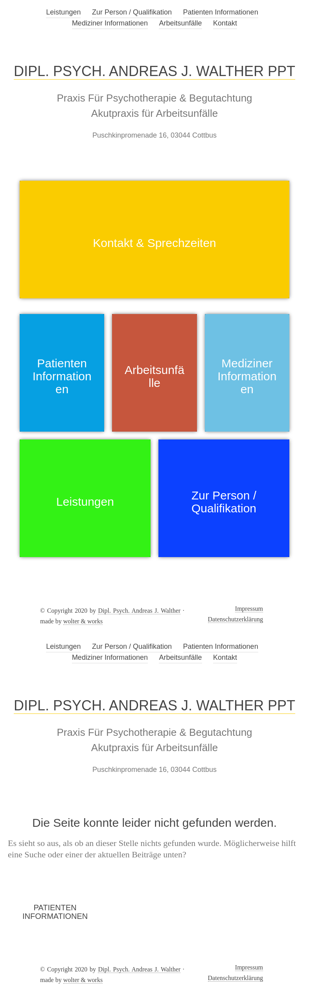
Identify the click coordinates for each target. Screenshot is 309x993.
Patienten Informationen (220, 12)
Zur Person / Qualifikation (132, 12)
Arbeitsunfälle (180, 23)
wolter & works (83, 621)
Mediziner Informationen (110, 23)
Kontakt (225, 23)
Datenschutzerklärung (235, 619)
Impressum (249, 608)
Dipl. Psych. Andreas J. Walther (139, 610)
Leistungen (63, 12)
